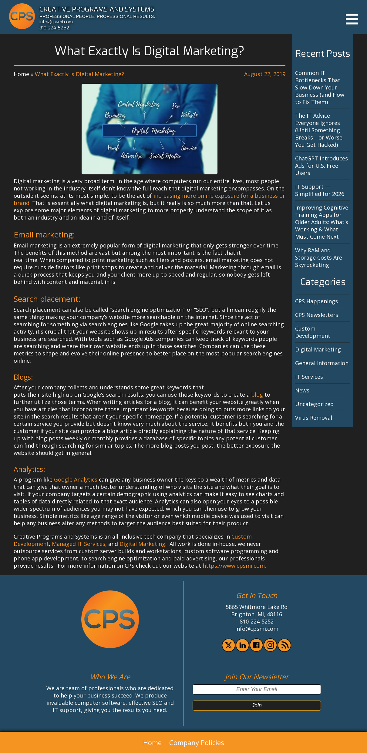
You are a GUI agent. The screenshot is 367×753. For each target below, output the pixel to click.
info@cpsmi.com (56, 22)
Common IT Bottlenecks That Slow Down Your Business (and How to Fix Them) (319, 87)
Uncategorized (314, 404)
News (302, 390)
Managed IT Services (78, 543)
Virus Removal (313, 417)
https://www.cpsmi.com (234, 565)
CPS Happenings (316, 301)
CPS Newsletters (316, 314)
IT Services (309, 376)
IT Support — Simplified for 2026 (319, 190)
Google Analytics (75, 479)
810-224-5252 (54, 28)
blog (257, 394)
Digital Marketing (142, 543)
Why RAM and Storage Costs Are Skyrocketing (318, 257)
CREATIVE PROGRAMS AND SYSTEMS (96, 9)
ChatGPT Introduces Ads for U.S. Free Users (321, 165)
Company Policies (196, 742)
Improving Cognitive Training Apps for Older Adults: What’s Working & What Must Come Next (321, 222)
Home (21, 74)
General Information (321, 363)
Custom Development (312, 332)
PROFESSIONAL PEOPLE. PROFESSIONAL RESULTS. (97, 16)
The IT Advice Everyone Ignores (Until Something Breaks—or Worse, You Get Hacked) (319, 130)
